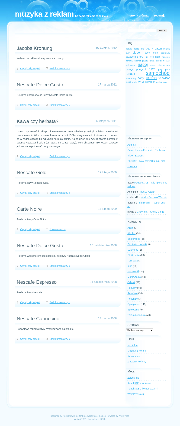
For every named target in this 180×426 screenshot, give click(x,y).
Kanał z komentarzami (142, 388)
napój (143, 64)
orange (130, 69)
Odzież (131, 282)
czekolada (165, 53)
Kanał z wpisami (139, 383)
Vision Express (135, 155)
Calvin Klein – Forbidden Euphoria (146, 150)
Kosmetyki (133, 271)
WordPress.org (135, 394)
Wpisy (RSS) (80, 419)
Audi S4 (131, 144)
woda (158, 82)
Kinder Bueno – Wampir (154, 197)
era (141, 56)
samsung (131, 78)
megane (166, 61)
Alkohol (131, 233)
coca (147, 52)
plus (167, 69)
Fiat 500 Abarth (147, 191)
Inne (129, 266)
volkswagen (148, 81)
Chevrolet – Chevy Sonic (150, 211)
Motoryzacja (134, 277)
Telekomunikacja (136, 315)
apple (136, 49)
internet (137, 61)
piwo (152, 69)
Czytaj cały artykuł (30, 68)
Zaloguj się (133, 377)
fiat (146, 56)
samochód (158, 73)
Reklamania (133, 356)
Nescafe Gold (32, 172)
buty (128, 53)
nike (160, 65)
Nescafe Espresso (37, 282)
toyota (134, 82)
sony (141, 78)
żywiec (164, 82)
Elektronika (133, 255)
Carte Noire (29, 209)
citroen (137, 52)
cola (155, 52)
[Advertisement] (148, 109)
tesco (128, 82)
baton (158, 48)
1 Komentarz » (58, 229)
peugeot (141, 69)
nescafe (153, 65)
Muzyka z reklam (44, 14)
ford (152, 56)
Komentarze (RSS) (96, 419)
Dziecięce (132, 249)
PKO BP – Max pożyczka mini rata (146, 161)
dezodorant (132, 56)
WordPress (124, 416)
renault (130, 74)
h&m (157, 56)
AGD (130, 228)
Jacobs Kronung (34, 48)
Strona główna (139, 15)
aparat (129, 48)
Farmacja (132, 260)
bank (149, 48)
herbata (129, 61)
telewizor (164, 78)
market (159, 61)
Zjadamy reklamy (136, 361)
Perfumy (132, 287)
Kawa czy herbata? (38, 121)
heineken (166, 57)
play (160, 69)
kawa (152, 60)
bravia (166, 48)
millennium (131, 65)
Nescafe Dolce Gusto (40, 84)
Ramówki (132, 293)
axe (142, 48)
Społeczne (133, 309)
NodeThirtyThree (71, 416)
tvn (139, 82)
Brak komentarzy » (60, 68)
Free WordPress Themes (94, 416)
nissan (166, 65)
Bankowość (133, 238)
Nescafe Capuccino (38, 318)
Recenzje (159, 15)
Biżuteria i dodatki (137, 244)
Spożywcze (133, 304)
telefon (151, 78)
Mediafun (132, 345)
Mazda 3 (132, 166)
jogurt (145, 61)
